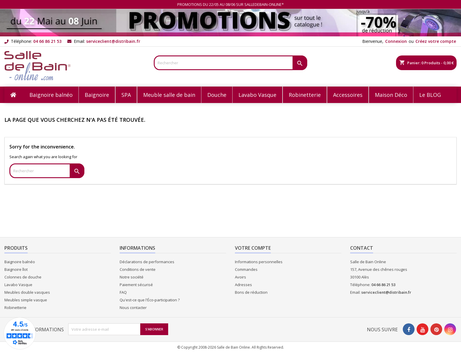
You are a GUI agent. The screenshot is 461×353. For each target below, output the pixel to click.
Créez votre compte (435, 41)
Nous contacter (133, 307)
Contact (361, 248)
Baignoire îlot (16, 269)
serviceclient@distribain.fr (113, 41)
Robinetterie (15, 307)
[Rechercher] (231, 62)
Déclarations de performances (147, 261)
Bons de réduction (251, 292)
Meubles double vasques (27, 292)
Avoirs (240, 277)
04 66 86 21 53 (47, 41)
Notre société (131, 277)
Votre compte (253, 248)
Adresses (243, 284)
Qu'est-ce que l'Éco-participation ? (150, 300)
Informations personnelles (259, 261)
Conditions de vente (138, 269)
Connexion (396, 41)
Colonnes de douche (22, 277)
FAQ (123, 292)
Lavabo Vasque (18, 284)
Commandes (246, 269)
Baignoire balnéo (19, 261)
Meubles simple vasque (25, 300)
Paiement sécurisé (136, 284)
